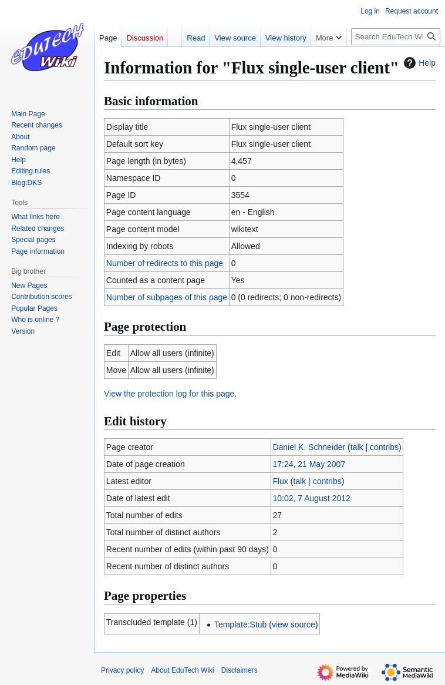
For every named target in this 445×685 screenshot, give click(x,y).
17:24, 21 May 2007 (308, 464)
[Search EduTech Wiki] (395, 36)
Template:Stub (240, 624)
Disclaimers (239, 670)
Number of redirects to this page (164, 263)
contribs (384, 447)
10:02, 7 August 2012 (311, 498)
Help (418, 63)
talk (356, 447)
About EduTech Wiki (182, 670)
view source (293, 624)
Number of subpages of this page (166, 297)
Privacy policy (122, 670)
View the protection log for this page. (170, 393)
